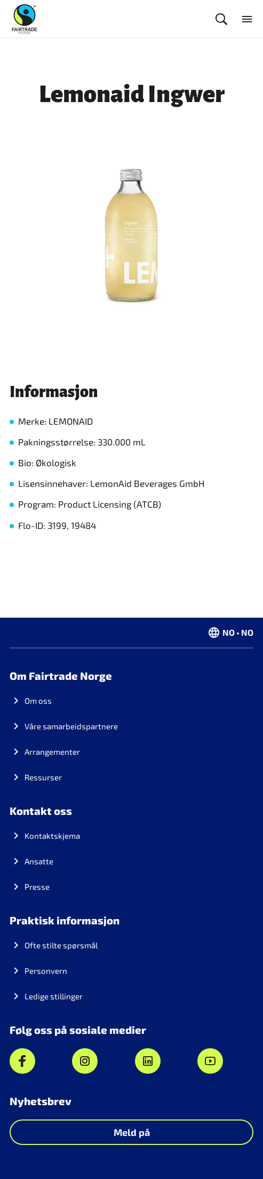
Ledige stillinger (54, 996)
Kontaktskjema (52, 835)
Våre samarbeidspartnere (71, 726)
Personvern (46, 970)
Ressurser (43, 777)
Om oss (38, 700)
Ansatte (39, 861)
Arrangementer (52, 751)
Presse (37, 886)
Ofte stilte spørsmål (61, 945)
